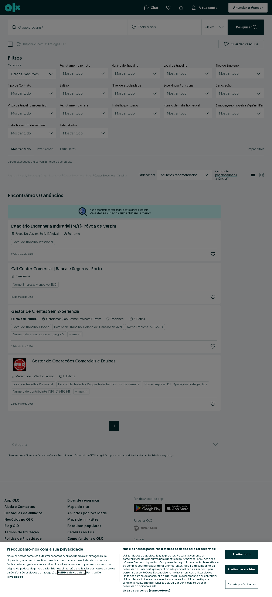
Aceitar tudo (242, 554)
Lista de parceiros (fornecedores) (146, 590)
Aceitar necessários (241, 569)
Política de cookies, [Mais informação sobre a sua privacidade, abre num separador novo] (71, 572)
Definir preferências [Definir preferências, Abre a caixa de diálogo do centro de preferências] (242, 584)
